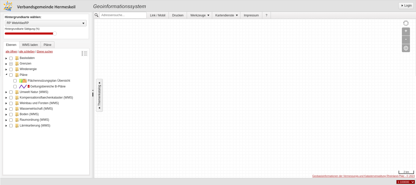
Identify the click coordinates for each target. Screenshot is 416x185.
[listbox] (46, 23)
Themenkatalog (99, 95)
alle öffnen (11, 51)
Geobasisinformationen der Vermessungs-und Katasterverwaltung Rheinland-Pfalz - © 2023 (363, 176)
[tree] (46, 114)
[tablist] (46, 108)
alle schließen (27, 51)
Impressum (251, 15)
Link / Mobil (158, 15)
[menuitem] (158, 15)
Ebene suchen (45, 51)
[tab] (11, 44)
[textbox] (123, 15)
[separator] (93, 95)
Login (406, 6)
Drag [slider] (55, 34)
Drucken (178, 15)
